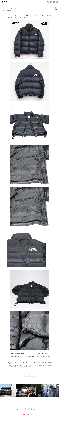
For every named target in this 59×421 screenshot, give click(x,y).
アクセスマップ (39, 1)
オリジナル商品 (25, 1)
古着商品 (15, 1)
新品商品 (20, 1)
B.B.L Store (48, 2)
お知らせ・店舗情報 (32, 1)
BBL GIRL (57, 2)
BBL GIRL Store (54, 2)
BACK (29, 375)
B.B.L (5, 2)
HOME (12, 1)
